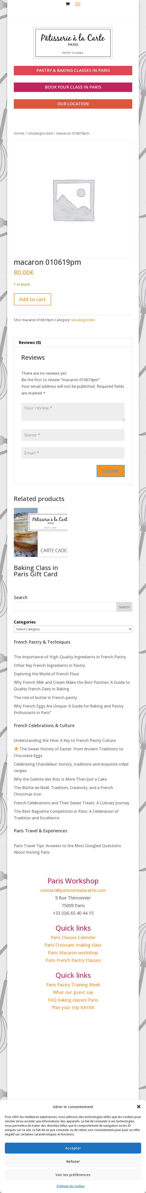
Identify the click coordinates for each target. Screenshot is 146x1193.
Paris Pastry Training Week (73, 985)
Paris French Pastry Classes (73, 960)
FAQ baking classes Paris (73, 1000)
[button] (138, 1106)
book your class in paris (73, 87)
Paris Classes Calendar (73, 937)
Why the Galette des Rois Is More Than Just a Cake (60, 779)
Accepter (73, 1148)
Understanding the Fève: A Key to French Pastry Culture (65, 740)
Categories (25, 622)
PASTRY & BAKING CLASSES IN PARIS (73, 70)
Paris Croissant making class (73, 945)
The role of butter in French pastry (45, 697)
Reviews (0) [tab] (30, 342)
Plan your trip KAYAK (73, 1007)
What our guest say (73, 992)
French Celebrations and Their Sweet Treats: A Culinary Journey (71, 802)
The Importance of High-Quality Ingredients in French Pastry (70, 657)
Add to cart (32, 299)
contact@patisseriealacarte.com (73, 890)
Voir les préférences (73, 1174)
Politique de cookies (71, 1186)
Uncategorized (40, 133)
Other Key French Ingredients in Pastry (49, 665)
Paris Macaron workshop (73, 953)
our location (73, 103)
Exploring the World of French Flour (46, 673)
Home (19, 133)
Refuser (73, 1161)
